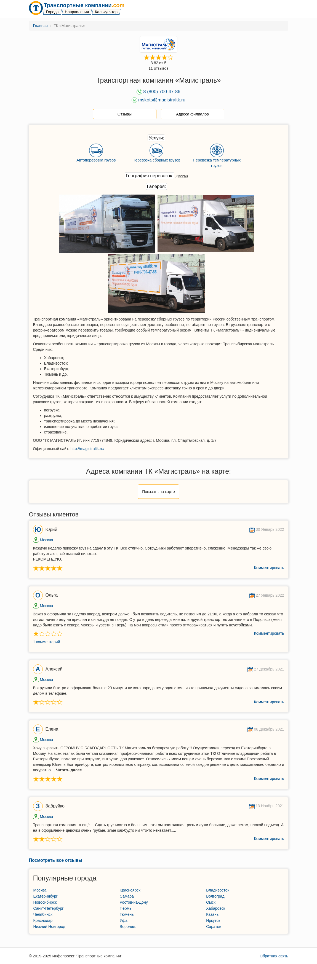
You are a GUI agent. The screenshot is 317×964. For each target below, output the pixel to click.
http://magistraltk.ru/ (87, 448)
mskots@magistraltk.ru (161, 100)
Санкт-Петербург (48, 908)
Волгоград (215, 896)
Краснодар (43, 920)
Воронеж (127, 926)
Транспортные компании (84, 5)
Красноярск (130, 890)
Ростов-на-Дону (134, 902)
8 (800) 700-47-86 (161, 91)
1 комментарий (46, 642)
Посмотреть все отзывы (55, 860)
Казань (212, 914)
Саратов (213, 926)
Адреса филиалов (192, 114)
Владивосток (217, 890)
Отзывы (125, 114)
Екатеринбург (45, 896)
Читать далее (69, 770)
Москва (46, 540)
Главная (40, 25)
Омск (210, 902)
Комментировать (269, 568)
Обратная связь (274, 956)
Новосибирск (45, 902)
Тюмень (127, 914)
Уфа (123, 920)
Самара (127, 896)
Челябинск (42, 914)
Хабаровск (215, 908)
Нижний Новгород (49, 926)
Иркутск (213, 920)
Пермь (126, 908)
